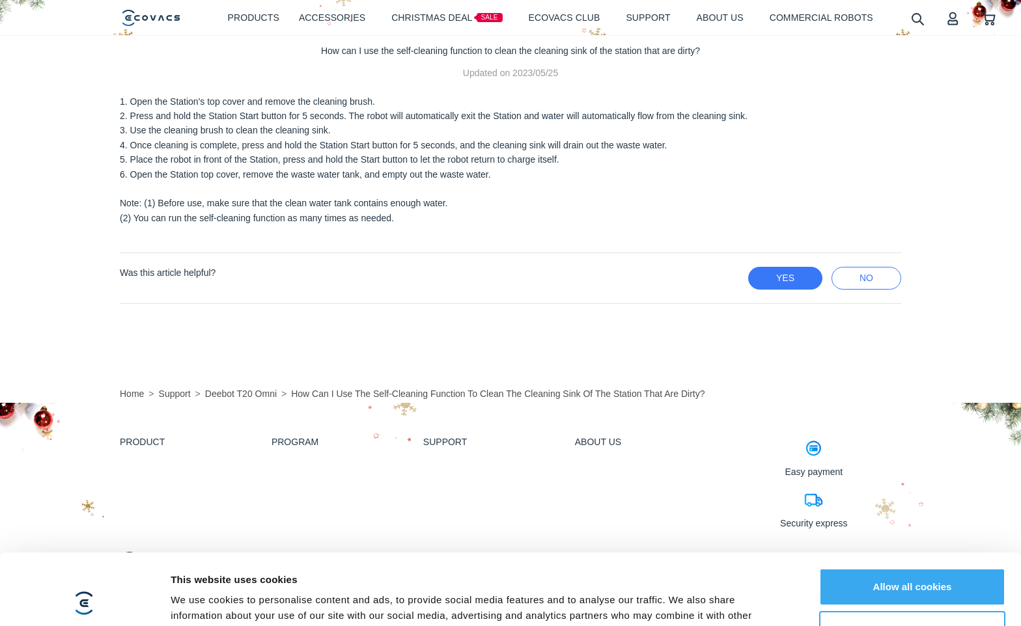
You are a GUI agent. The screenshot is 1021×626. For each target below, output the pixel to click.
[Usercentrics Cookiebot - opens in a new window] (84, 600)
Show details (201, 600)
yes (785, 278)
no (866, 278)
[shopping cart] (989, 18)
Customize (912, 562)
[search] (917, 18)
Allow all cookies (912, 520)
